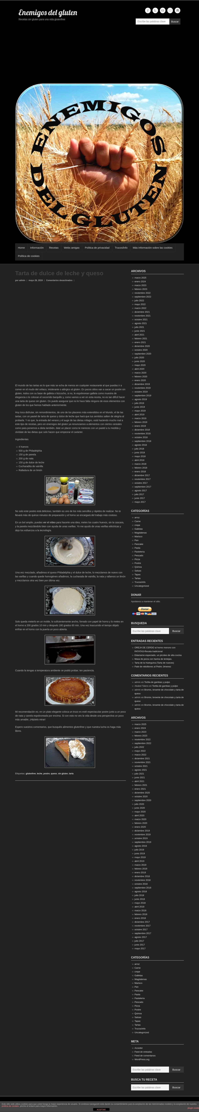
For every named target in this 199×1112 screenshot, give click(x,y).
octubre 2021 (141, 319)
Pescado (139, 555)
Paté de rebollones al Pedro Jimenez (153, 666)
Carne (138, 521)
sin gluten (63, 773)
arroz (137, 517)
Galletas (139, 529)
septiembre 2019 (143, 395)
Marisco (138, 536)
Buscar (175, 21)
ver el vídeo (49, 522)
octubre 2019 (141, 391)
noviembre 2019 (143, 388)
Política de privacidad (97, 247)
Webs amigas (71, 247)
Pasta (137, 548)
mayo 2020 (140, 365)
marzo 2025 (140, 277)
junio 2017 (140, 498)
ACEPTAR (101, 1110)
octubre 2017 (141, 483)
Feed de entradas (143, 1052)
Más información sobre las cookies (152, 247)
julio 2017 (139, 494)
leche (39, 773)
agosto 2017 (141, 490)
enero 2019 (140, 426)
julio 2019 (139, 403)
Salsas (138, 570)
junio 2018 (140, 452)
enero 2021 (140, 342)
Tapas (138, 574)
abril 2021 (139, 334)
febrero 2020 (141, 376)
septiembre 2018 (143, 441)
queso (54, 773)
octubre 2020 (141, 350)
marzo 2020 (140, 372)
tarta (71, 773)
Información (37, 247)
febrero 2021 (141, 338)
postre (46, 773)
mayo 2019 (140, 410)
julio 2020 (139, 357)
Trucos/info (121, 247)
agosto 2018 (141, 445)
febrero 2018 (141, 467)
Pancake (139, 544)
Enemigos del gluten (48, 12)
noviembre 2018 (143, 433)
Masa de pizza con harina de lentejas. (153, 659)
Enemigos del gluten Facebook (148, 10)
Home (21, 247)
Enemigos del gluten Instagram (170, 10)
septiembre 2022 (143, 296)
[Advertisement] (99, 55)
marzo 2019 (140, 418)
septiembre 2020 (143, 353)
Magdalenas (141, 532)
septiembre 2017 (143, 486)
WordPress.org (142, 1059)
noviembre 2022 (143, 293)
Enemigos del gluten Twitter (155, 10)
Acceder (139, 1048)
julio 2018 (139, 448)
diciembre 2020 (142, 346)
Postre (138, 563)
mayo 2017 (140, 502)
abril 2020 (139, 369)
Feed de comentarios (145, 1055)
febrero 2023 (141, 289)
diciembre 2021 (142, 312)
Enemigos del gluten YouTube (163, 10)
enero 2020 (140, 380)
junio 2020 (140, 361)
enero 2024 (140, 281)
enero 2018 (140, 471)
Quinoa (138, 567)
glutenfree (31, 773)
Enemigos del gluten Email (177, 10)
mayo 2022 (140, 304)
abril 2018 (139, 460)
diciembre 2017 (142, 475)
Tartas (138, 578)
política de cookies (10, 1106)
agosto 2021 (141, 323)
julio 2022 (139, 300)
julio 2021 (139, 327)
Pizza (137, 559)
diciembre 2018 (142, 429)
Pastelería (140, 551)
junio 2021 (140, 331)
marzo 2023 (140, 285)
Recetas (53, 247)
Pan (136, 540)
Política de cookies (28, 255)
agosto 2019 (141, 399)
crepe (137, 525)
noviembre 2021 (143, 315)
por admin (20, 280)
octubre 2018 (141, 437)
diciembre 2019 (142, 384)
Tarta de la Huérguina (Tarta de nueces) (154, 662)
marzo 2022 (140, 308)
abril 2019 (139, 414)
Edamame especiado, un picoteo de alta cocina (158, 655)
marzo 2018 (140, 464)
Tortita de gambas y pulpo (157, 682)
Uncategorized (142, 586)
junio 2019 (140, 407)
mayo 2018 (140, 456)
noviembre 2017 (143, 479)
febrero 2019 (141, 422)
